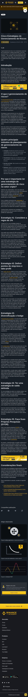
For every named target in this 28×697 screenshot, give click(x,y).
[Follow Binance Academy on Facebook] (2, 682)
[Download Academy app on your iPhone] (5, 677)
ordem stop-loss (7, 271)
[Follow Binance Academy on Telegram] (6, 682)
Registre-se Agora (14, 592)
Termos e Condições (6, 661)
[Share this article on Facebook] (8, 511)
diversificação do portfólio (8, 318)
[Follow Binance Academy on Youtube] (8, 682)
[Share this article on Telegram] (15, 511)
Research (4, 649)
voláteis (21, 192)
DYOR (17, 427)
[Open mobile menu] (25, 2)
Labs (3, 644)
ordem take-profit (13, 277)
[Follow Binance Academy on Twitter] (4, 682)
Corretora (4, 639)
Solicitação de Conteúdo (7, 668)
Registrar (20, 2)
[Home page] (9, 3)
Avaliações (4, 671)
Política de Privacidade (7, 663)
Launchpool (4, 646)
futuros (7, 341)
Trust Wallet (4, 652)
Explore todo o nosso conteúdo (14, 606)
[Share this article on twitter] (2, 511)
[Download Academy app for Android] (14, 677)
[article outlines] (25, 10)
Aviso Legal (4, 666)
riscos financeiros (5, 101)
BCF (3, 641)
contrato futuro (6, 346)
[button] (25, 2)
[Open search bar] (15, 2)
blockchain (15, 195)
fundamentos (14, 439)
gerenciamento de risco (7, 99)
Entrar (25, 8)
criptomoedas (19, 200)
